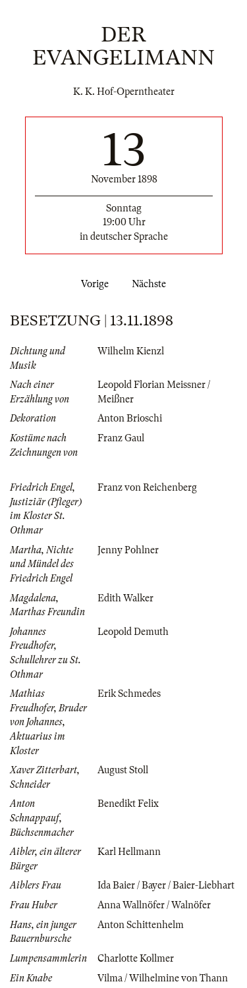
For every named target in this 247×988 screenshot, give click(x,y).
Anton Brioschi (129, 418)
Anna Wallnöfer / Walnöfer (154, 905)
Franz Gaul (120, 438)
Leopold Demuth (133, 631)
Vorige (92, 284)
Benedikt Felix (128, 803)
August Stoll (122, 770)
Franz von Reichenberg (147, 487)
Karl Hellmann (129, 851)
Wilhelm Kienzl (130, 351)
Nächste (151, 284)
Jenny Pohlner (128, 550)
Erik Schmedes (129, 693)
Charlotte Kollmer (135, 958)
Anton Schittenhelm (140, 924)
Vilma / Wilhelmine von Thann (162, 978)
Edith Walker (125, 598)
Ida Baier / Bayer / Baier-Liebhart (165, 885)
